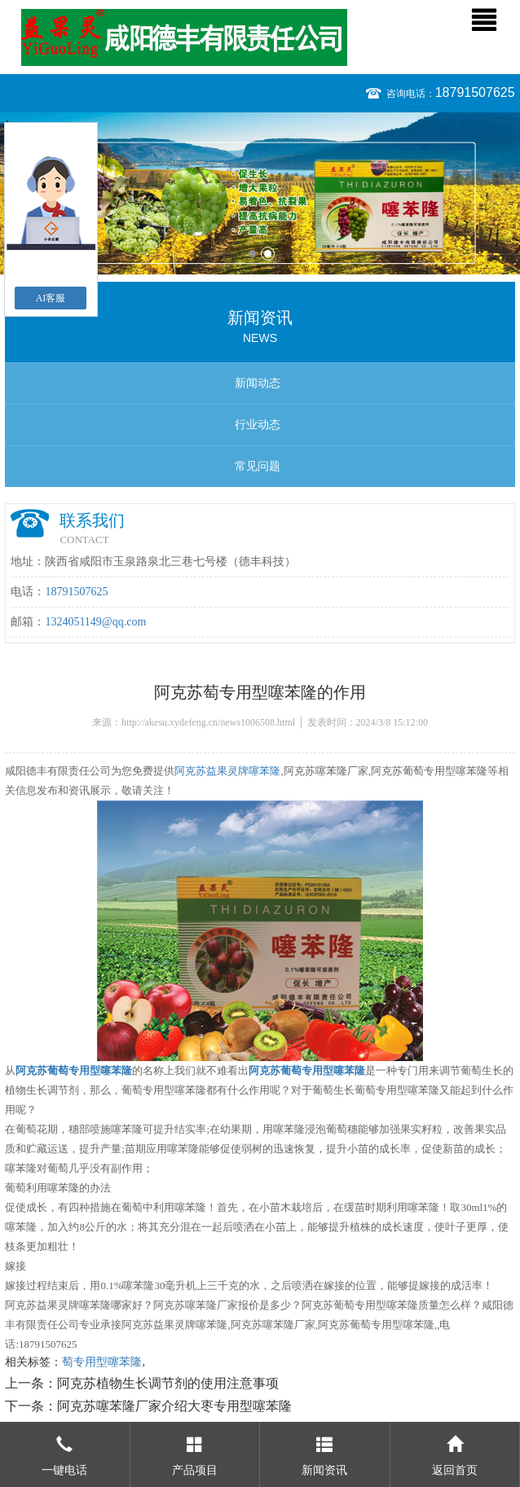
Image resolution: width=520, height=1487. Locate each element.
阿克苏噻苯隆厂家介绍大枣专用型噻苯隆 (174, 1406)
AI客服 (51, 298)
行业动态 (257, 425)
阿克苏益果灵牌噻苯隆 (227, 771)
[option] (260, 193)
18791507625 (475, 92)
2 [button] (267, 253)
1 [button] (252, 253)
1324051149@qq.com (95, 622)
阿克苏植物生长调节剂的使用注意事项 (168, 1383)
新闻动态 (257, 383)
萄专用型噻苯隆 (102, 1362)
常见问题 (257, 466)
